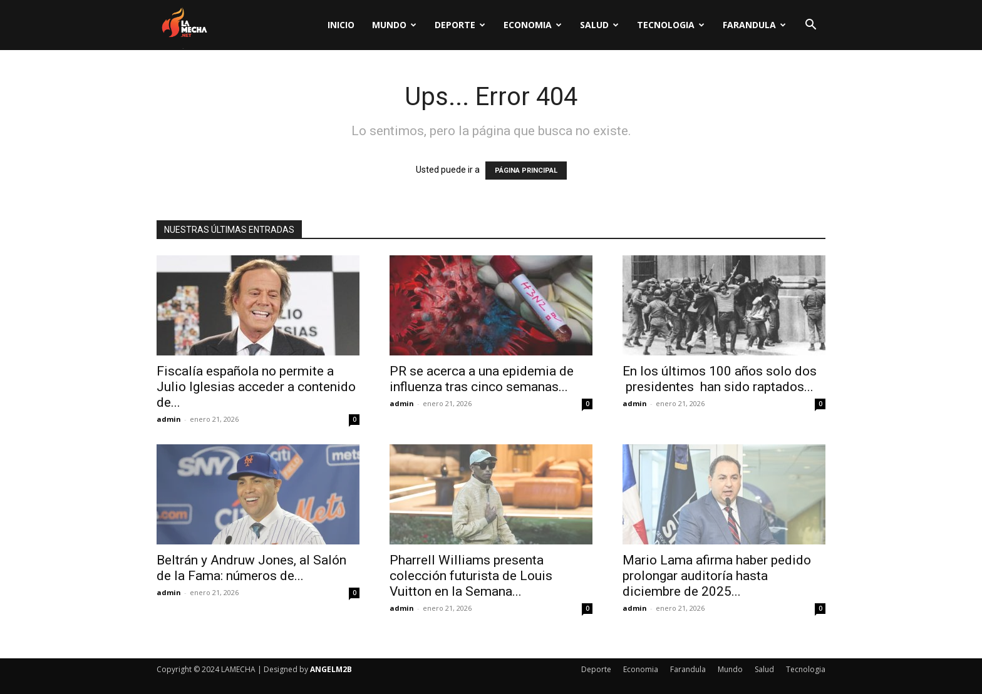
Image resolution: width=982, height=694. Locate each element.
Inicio (341, 25)
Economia (533, 25)
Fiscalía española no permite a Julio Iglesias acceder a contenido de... (256, 387)
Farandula (754, 25)
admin (169, 419)
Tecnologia (671, 25)
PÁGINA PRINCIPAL (526, 170)
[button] (810, 26)
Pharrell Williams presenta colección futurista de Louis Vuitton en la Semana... (471, 576)
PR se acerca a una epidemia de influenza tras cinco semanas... (482, 379)
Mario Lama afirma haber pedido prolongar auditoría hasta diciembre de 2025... (717, 576)
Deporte (460, 25)
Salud (599, 25)
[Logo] (184, 25)
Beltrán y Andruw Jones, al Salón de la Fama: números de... (251, 568)
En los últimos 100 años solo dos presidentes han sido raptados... (720, 379)
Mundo (394, 25)
